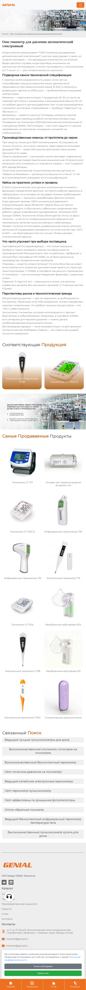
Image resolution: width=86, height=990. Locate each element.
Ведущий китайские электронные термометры (39, 781)
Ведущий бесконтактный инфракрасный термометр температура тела (43, 820)
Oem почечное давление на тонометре (33, 771)
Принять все (43, 973)
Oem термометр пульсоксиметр (28, 790)
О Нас (53, 984)
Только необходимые (43, 966)
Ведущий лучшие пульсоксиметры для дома (37, 740)
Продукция (32, 984)
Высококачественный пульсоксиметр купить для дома (43, 834)
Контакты (75, 984)
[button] (78, 369)
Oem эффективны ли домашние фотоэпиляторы (40, 800)
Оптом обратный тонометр (24, 809)
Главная (5, 34)
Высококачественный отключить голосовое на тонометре (43, 751)
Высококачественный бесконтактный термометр (40, 762)
